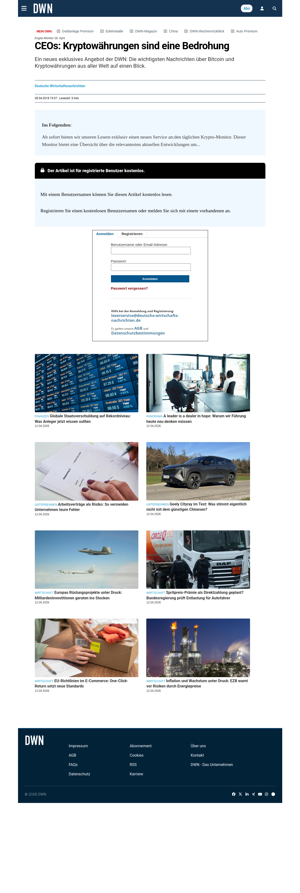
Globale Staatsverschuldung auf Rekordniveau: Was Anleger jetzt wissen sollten (83, 419)
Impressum (78, 746)
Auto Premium (247, 31)
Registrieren (132, 234)
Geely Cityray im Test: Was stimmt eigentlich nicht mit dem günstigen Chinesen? (196, 507)
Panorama (154, 416)
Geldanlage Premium (78, 31)
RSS (133, 764)
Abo (247, 8)
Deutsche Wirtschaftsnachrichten (60, 86)
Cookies (136, 755)
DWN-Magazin (146, 31)
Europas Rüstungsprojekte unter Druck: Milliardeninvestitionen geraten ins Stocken (78, 595)
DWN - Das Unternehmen (212, 764)
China (173, 31)
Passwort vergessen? (129, 288)
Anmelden (105, 234)
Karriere (136, 774)
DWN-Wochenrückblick (207, 31)
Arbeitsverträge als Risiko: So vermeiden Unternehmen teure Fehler (82, 507)
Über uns (198, 746)
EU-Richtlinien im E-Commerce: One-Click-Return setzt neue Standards (82, 683)
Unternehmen (46, 504)
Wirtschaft (44, 593)
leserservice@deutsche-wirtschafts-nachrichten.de (145, 318)
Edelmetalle (114, 31)
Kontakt (197, 755)
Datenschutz (79, 774)
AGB (138, 328)
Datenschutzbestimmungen (138, 333)
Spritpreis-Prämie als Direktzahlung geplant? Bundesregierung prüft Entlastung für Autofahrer (194, 595)
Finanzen (42, 416)
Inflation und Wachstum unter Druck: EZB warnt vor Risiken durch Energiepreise (197, 683)
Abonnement (141, 746)
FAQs (73, 764)
